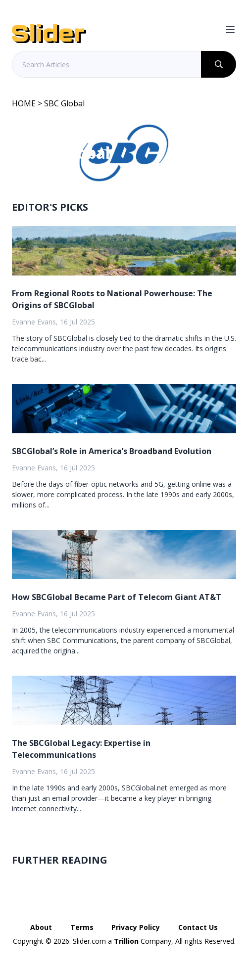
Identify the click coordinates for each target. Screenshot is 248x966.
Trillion (126, 941)
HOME (24, 103)
